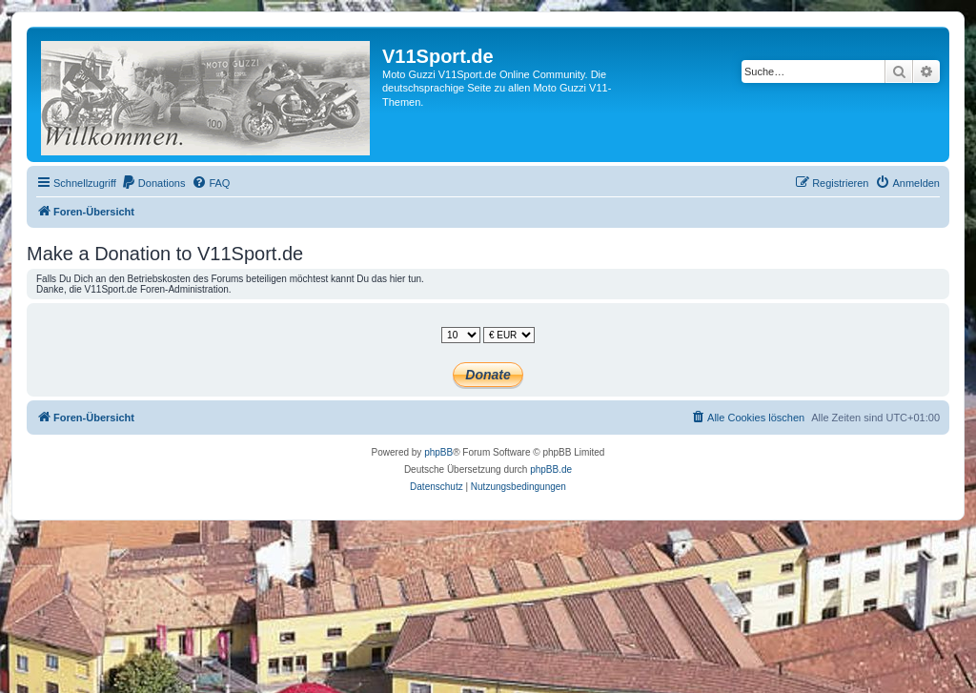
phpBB (438, 452)
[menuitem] (153, 183)
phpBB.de (551, 469)
